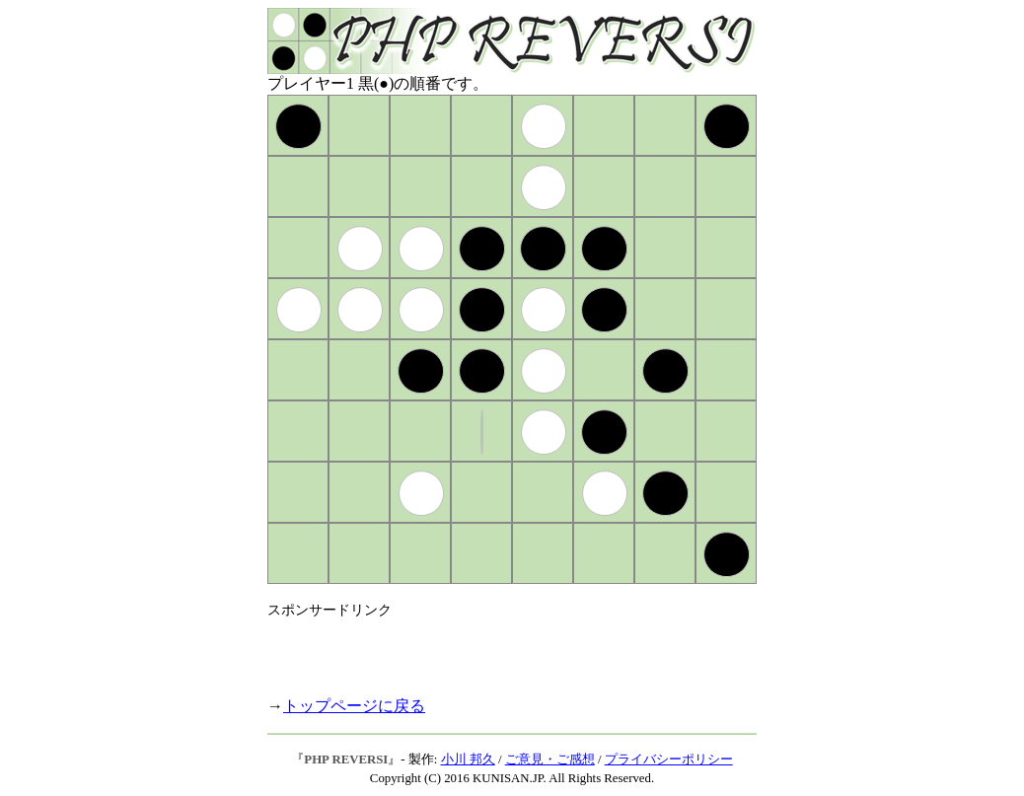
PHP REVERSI (346, 759)
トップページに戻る (354, 705)
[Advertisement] (498, 649)
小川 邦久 (468, 759)
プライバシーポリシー (669, 759)
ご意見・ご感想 (550, 759)
